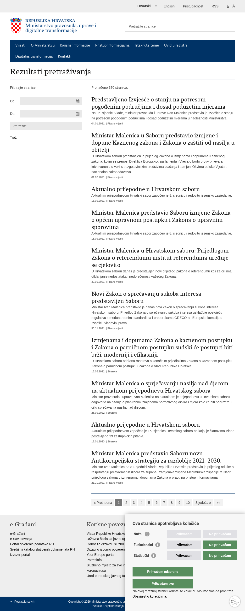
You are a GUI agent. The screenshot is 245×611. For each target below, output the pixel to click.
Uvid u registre (176, 45)
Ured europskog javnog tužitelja (110, 576)
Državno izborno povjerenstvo (109, 549)
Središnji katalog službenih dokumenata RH (42, 549)
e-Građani (17, 533)
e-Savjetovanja (21, 539)
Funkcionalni (143, 554)
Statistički (141, 565)
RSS (215, 6)
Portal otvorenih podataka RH (32, 544)
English (169, 6)
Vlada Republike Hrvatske (106, 533)
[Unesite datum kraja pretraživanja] (51, 114)
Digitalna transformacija (34, 56)
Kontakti (64, 56)
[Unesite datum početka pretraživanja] (51, 101)
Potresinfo (94, 560)
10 (188, 503)
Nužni (138, 544)
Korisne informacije (75, 45)
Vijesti (20, 45)
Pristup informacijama (112, 45)
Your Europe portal (100, 555)
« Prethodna (103, 503)
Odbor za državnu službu (105, 544)
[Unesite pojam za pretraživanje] (174, 26)
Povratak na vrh (24, 601)
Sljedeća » (203, 503)
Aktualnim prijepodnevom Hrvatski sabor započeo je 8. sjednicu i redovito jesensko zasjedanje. (163, 191)
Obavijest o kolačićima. (150, 596)
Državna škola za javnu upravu (109, 539)
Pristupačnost (193, 6)
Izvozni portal (20, 555)
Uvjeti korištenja (113, 606)
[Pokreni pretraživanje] (229, 26)
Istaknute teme (147, 45)
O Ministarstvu (43, 45)
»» (219, 503)
